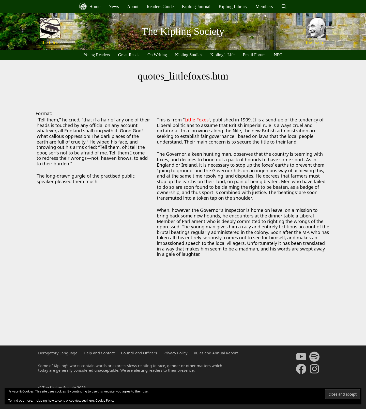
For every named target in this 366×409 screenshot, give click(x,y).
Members (264, 6)
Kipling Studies (188, 54)
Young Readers (97, 54)
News (114, 6)
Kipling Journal (196, 6)
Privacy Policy (175, 352)
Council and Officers (139, 352)
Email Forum (254, 54)
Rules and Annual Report (216, 352)
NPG (278, 54)
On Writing (157, 54)
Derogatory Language (57, 352)
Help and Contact (99, 352)
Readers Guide (160, 6)
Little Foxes (196, 120)
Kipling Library (233, 6)
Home (89, 6)
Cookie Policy (105, 400)
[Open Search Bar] (284, 6)
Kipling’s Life (222, 54)
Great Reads (128, 54)
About (133, 6)
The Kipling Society (183, 31)
